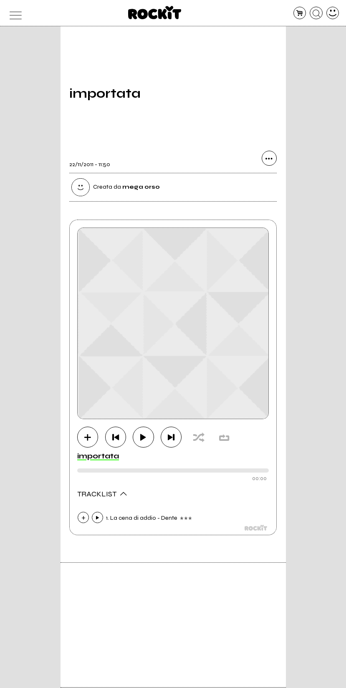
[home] (154, 12)
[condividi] (269, 159)
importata (98, 456)
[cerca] (316, 13)
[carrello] (299, 13)
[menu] (13, 13)
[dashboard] (332, 13)
